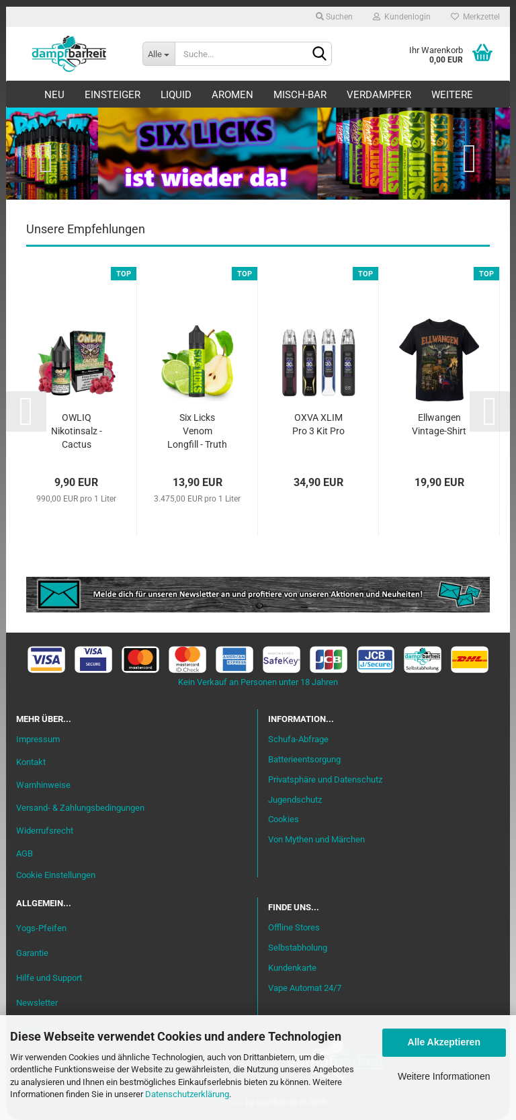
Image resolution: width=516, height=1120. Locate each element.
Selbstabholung (297, 948)
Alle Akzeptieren (444, 1042)
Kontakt (31, 762)
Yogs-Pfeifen (41, 928)
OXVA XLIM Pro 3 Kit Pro (318, 424)
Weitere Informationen (444, 1076)
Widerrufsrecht (44, 831)
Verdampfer (379, 95)
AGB (24, 853)
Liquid (176, 95)
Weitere (452, 95)
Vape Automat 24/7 (304, 988)
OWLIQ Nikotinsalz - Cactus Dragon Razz (76, 432)
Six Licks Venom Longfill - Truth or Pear (197, 432)
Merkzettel (475, 17)
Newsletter (37, 1003)
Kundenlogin (402, 17)
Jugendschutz (295, 800)
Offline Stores (294, 927)
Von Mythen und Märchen (316, 839)
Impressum (38, 739)
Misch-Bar (300, 95)
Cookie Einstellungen (55, 875)
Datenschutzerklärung (187, 1094)
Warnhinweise (43, 785)
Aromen (232, 95)
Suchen (334, 17)
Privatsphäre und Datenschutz (325, 779)
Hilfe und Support (49, 978)
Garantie (32, 953)
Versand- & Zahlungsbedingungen (80, 808)
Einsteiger (112, 95)
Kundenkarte (292, 968)
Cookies (283, 819)
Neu (54, 95)
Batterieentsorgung (304, 759)
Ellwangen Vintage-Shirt (439, 424)
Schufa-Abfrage (298, 739)
